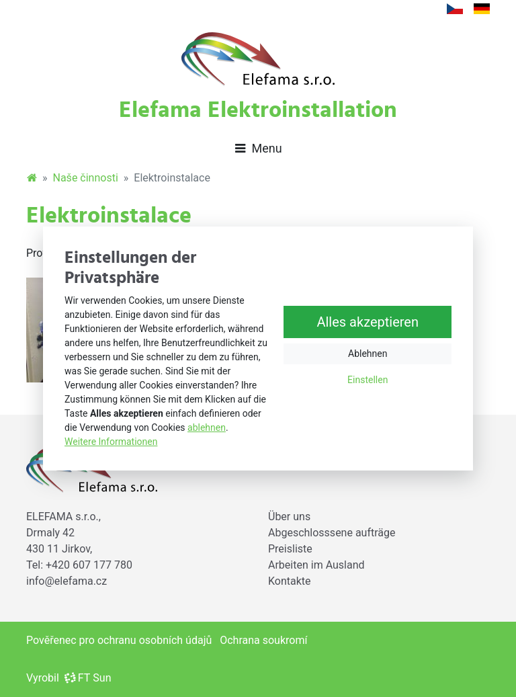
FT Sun (88, 677)
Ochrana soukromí (263, 640)
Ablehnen (367, 354)
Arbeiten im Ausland (316, 565)
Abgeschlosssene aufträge (332, 532)
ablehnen (206, 427)
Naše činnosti (85, 177)
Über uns (289, 516)
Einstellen (367, 380)
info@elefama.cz (66, 581)
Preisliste (290, 548)
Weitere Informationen (110, 441)
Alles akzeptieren (367, 323)
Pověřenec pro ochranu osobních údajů (119, 640)
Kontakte (289, 581)
